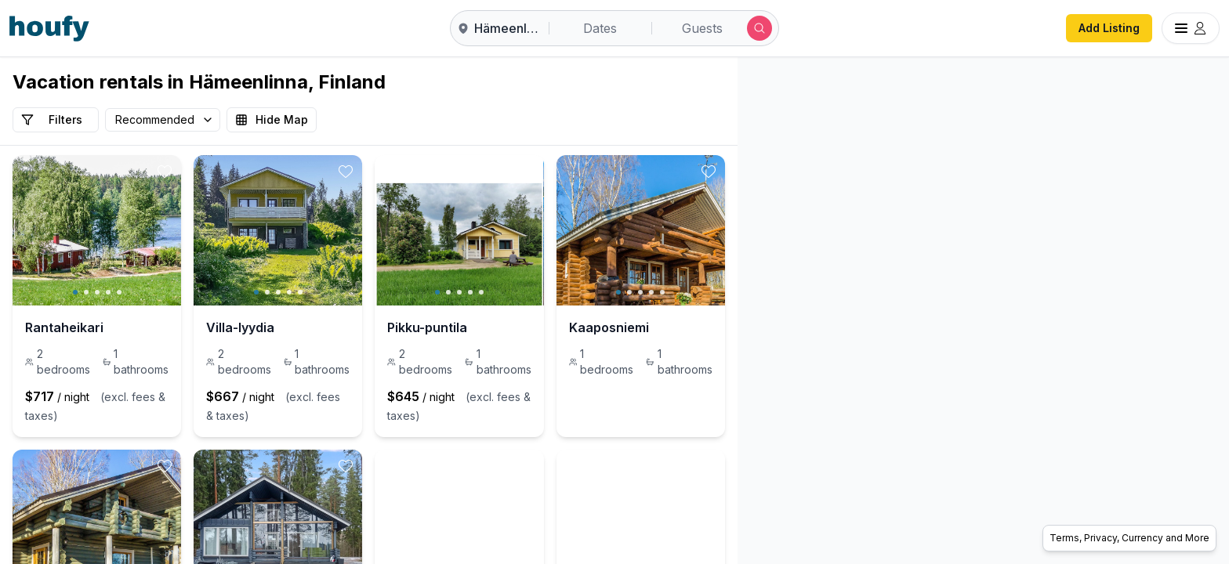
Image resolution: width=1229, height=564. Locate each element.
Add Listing (1109, 27)
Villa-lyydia (300, 327)
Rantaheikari (64, 327)
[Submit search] (759, 28)
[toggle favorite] (225, 171)
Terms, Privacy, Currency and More (1129, 538)
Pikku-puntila (549, 327)
